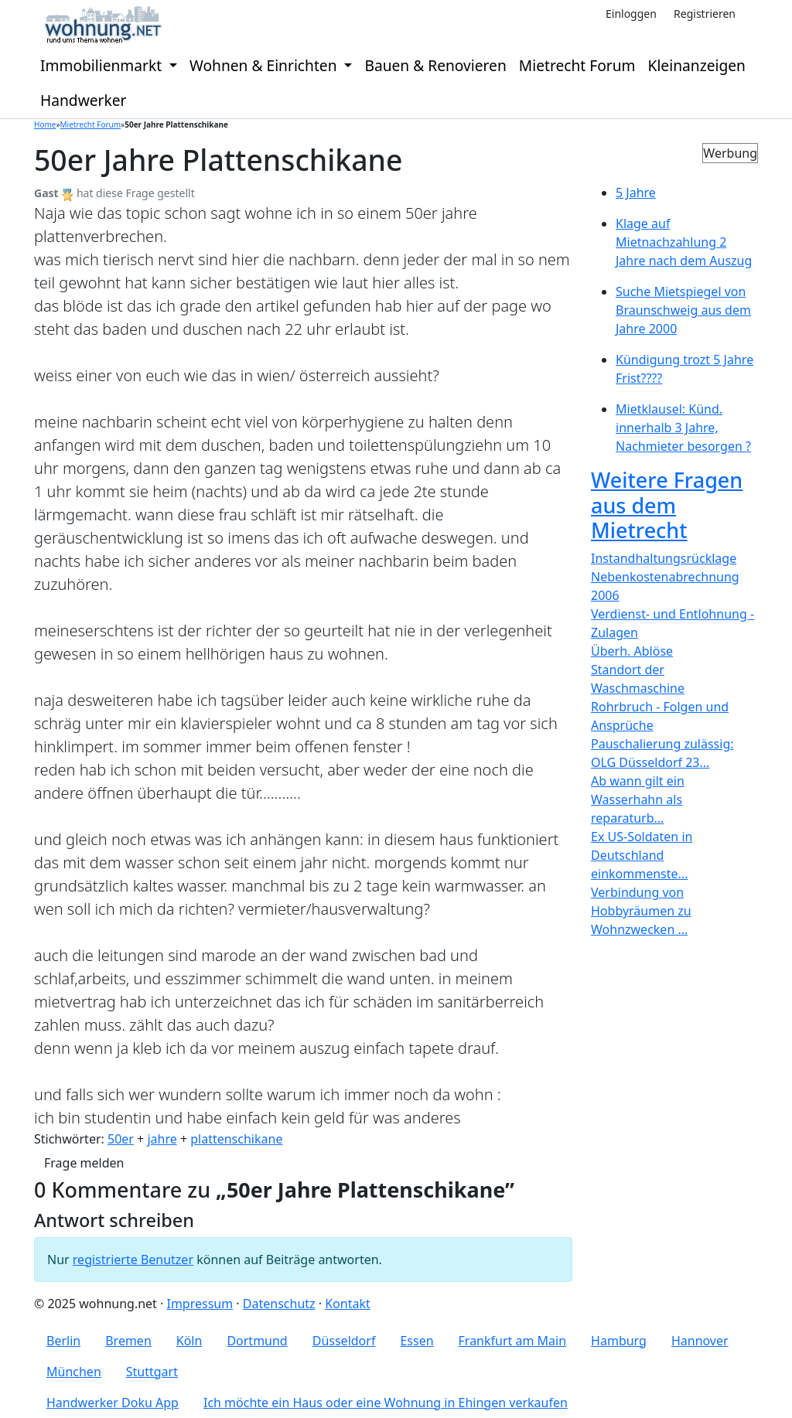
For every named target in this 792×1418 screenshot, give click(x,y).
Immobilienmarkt (103, 65)
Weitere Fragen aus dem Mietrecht (666, 504)
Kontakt (347, 1303)
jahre (161, 1138)
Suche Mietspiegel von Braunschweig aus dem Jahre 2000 (683, 310)
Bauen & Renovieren (435, 65)
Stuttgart (152, 1371)
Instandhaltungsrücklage (663, 558)
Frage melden (84, 1162)
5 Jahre (636, 192)
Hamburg (619, 1340)
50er (121, 1138)
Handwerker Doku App (112, 1402)
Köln (189, 1340)
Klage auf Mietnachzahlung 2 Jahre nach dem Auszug (684, 242)
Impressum (199, 1303)
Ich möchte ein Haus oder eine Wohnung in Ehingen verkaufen (385, 1402)
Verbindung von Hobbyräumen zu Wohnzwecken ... (641, 911)
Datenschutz (279, 1303)
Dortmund (257, 1340)
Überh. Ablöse (632, 651)
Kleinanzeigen (697, 65)
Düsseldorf (344, 1340)
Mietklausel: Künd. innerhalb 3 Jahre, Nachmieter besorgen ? (683, 428)
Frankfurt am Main (513, 1340)
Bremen (128, 1340)
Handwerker (83, 100)
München (73, 1371)
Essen (416, 1340)
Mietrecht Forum (577, 65)
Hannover (700, 1340)
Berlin (63, 1340)
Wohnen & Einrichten (265, 65)
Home (45, 124)
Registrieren (705, 13)
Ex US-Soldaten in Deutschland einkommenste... (641, 855)
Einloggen (631, 13)
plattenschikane (236, 1138)
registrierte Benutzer (133, 1259)
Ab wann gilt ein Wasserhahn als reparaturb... (637, 799)
